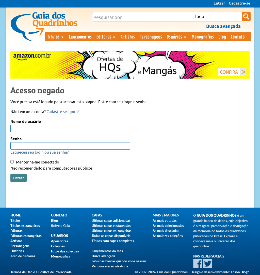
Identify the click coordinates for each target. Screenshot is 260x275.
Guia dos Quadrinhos (216, 215)
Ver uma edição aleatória (110, 266)
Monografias (203, 36)
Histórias (17, 251)
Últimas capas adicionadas (111, 220)
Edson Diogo (240, 272)
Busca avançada (103, 256)
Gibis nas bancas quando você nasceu (119, 261)
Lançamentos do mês (107, 251)
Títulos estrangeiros (25, 226)
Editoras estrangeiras (26, 236)
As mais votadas (165, 220)
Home (15, 215)
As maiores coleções (168, 236)
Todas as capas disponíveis (111, 236)
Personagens (151, 36)
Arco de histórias (22, 256)
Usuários (177, 36)
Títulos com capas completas (113, 241)
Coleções (58, 246)
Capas (97, 215)
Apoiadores (59, 241)
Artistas (128, 36)
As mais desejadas (166, 231)
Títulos (55, 36)
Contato (238, 36)
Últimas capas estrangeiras (112, 231)
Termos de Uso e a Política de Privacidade (41, 272)
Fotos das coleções (65, 251)
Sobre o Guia (60, 226)
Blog (222, 36)
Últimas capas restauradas (111, 226)
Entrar (219, 3)
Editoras (106, 36)
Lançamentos (80, 36)
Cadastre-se (239, 3)
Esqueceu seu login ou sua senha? (39, 152)
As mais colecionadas (168, 226)
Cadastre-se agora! (62, 111)
